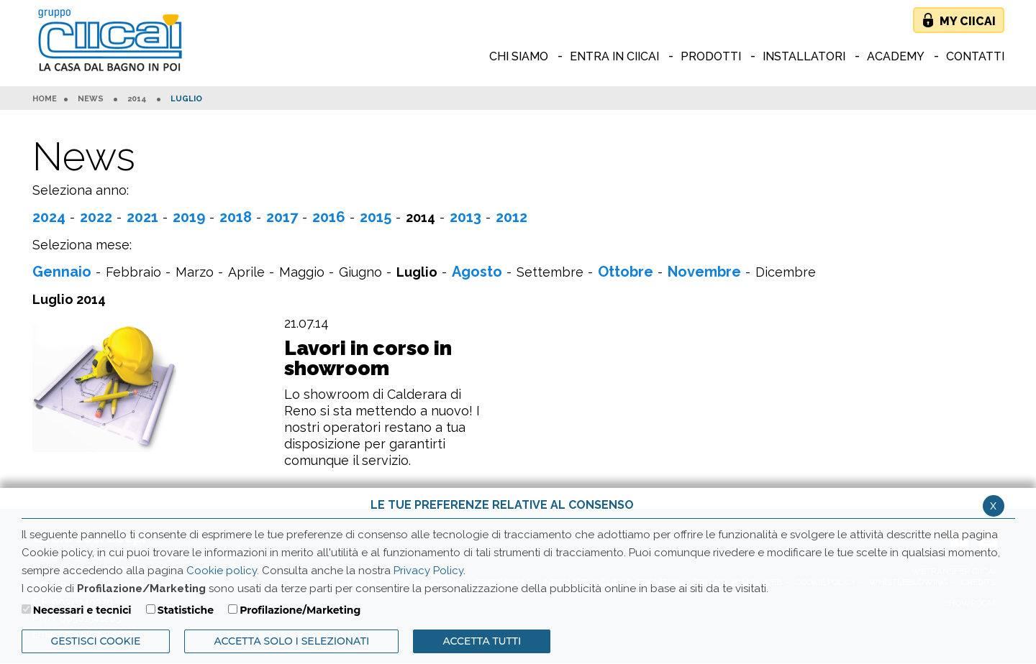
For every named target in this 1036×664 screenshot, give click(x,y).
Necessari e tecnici (82, 610)
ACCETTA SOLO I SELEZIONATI (291, 641)
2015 (375, 217)
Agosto (477, 271)
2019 (189, 217)
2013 (465, 217)
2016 (328, 217)
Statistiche (186, 610)
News (91, 99)
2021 (142, 217)
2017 (282, 217)
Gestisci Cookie (96, 641)
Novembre (704, 271)
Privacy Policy (428, 570)
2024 (48, 217)
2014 (137, 99)
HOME (44, 99)
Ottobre (625, 271)
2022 (96, 217)
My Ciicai (968, 21)
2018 (235, 217)
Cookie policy (221, 570)
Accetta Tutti (481, 641)
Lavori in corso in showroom (368, 358)
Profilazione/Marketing (300, 610)
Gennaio (61, 271)
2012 (511, 217)
